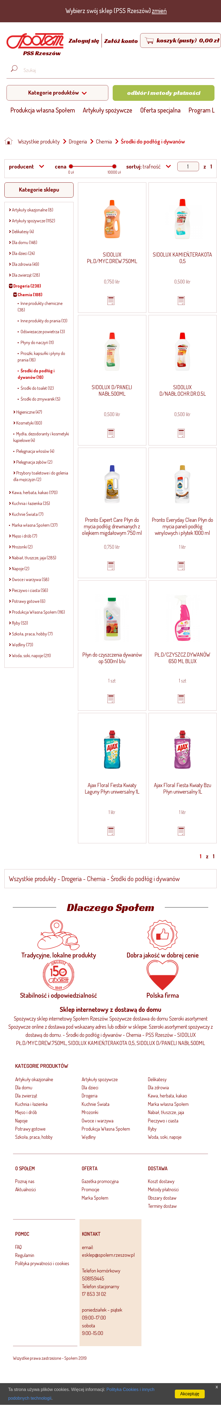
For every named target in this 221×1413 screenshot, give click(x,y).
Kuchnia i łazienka (31, 1104)
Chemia (104, 141)
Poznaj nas (24, 1181)
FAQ (18, 1247)
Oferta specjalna (160, 110)
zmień (159, 10)
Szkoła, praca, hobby (33, 1137)
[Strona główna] (34, 45)
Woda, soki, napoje (165, 1137)
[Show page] (188, 166)
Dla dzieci (90, 1087)
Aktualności (25, 1189)
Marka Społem (95, 1198)
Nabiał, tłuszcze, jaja (166, 1112)
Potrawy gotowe (30, 1129)
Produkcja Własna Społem (106, 1129)
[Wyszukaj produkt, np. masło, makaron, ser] (115, 70)
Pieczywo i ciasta (163, 1121)
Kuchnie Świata (95, 1104)
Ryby (152, 1129)
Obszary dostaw (162, 1198)
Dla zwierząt (26, 1096)
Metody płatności (163, 1189)
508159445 (93, 1278)
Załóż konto (121, 41)
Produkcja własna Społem (42, 110)
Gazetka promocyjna (100, 1181)
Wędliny (89, 1137)
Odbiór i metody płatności (163, 92)
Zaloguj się (84, 41)
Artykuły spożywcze (107, 110)
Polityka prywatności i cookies (42, 1263)
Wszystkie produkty (39, 141)
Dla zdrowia (158, 1087)
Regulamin (24, 1255)
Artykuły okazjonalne (34, 1079)
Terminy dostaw (162, 1206)
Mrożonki (90, 1112)
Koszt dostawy (161, 1181)
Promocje (90, 1189)
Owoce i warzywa (97, 1121)
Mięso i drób (26, 1112)
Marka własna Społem (168, 1104)
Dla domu (23, 1087)
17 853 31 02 (94, 1293)
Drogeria (78, 141)
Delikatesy (157, 1079)
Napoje (21, 1121)
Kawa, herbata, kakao (167, 1096)
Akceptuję (189, 1394)
